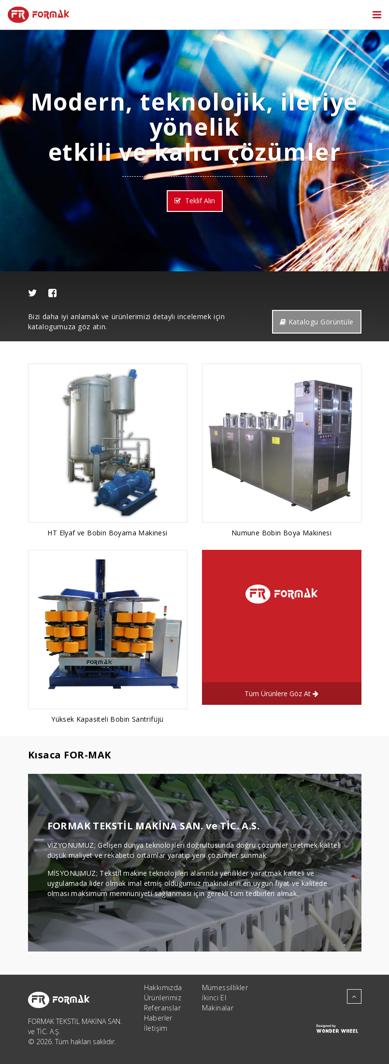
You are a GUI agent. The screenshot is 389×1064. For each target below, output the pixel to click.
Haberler (158, 1017)
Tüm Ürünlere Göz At (281, 693)
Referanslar (162, 1007)
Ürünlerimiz (162, 997)
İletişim (156, 1028)
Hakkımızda (163, 987)
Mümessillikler (225, 987)
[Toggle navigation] (377, 15)
